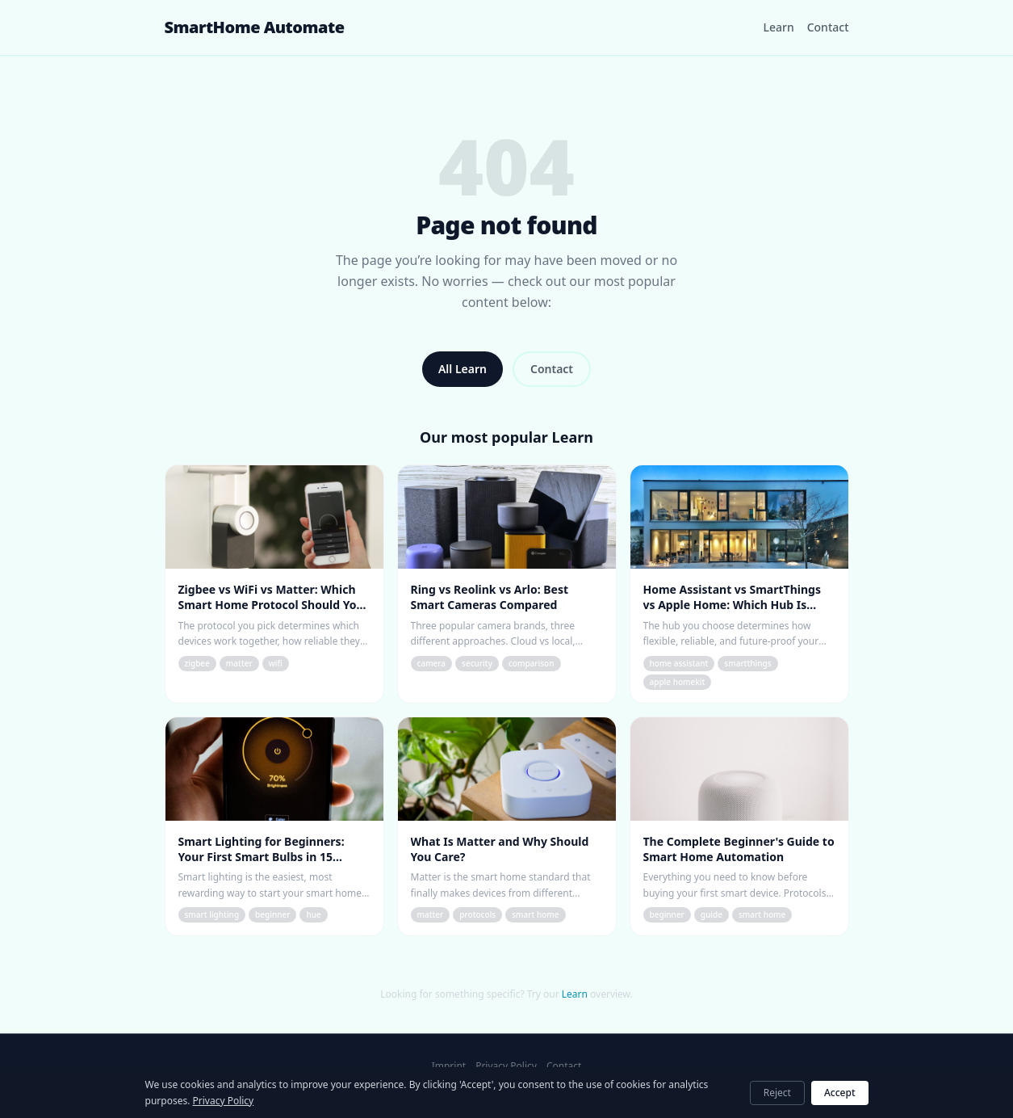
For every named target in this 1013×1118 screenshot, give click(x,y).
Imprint (449, 1066)
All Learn (462, 368)
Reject (777, 1092)
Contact (828, 27)
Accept (840, 1092)
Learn (778, 27)
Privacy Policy (506, 1066)
